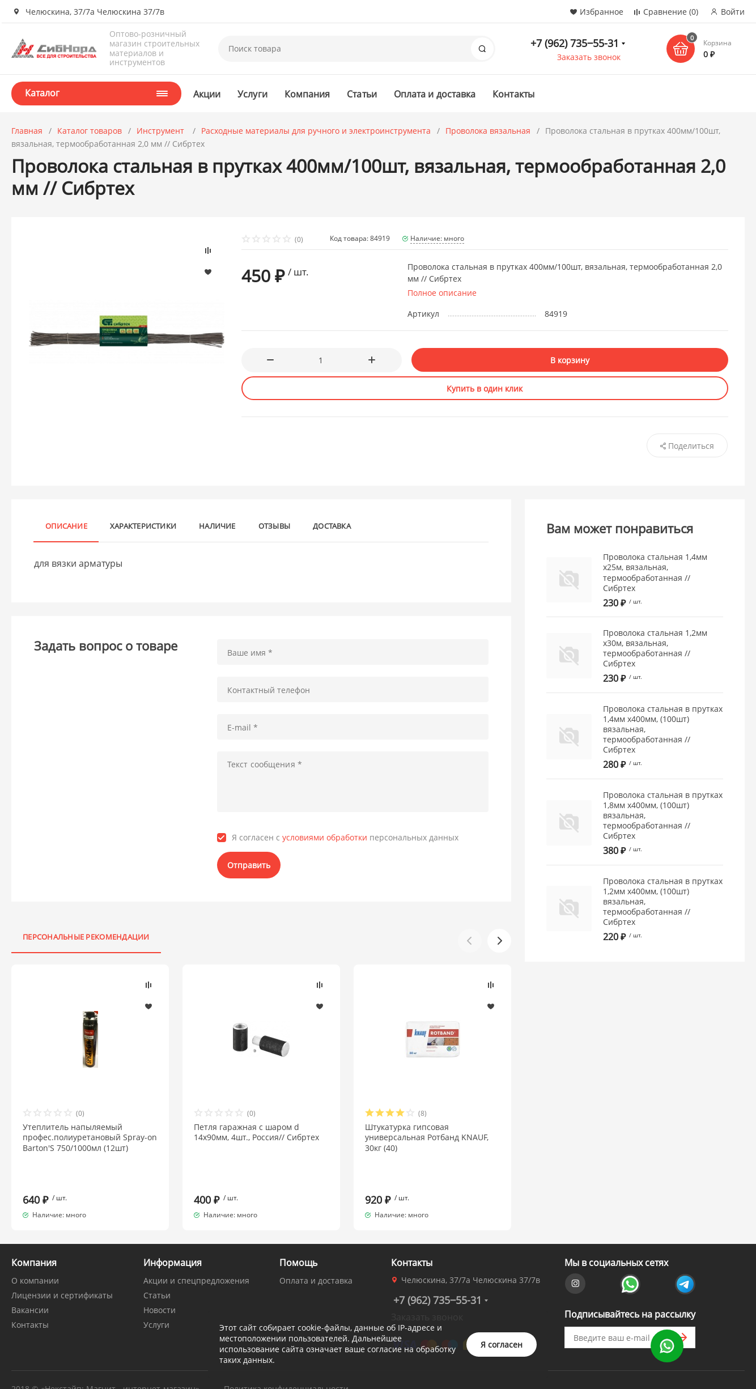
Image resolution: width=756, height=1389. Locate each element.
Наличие (217, 526)
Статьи (361, 94)
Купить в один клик (485, 388)
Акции (206, 94)
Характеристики (143, 526)
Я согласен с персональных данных (345, 837)
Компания (307, 94)
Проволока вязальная (487, 130)
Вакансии (30, 1289)
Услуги (252, 94)
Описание (66, 526)
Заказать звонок (589, 57)
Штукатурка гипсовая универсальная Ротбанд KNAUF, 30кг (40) (427, 1137)
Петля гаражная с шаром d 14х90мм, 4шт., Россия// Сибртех (256, 1132)
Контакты (513, 94)
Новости (159, 1289)
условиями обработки (324, 837)
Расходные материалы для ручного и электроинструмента (316, 130)
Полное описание (442, 292)
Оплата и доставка (434, 94)
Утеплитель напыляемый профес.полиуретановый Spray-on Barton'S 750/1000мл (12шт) (90, 1137)
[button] (499, 941)
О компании (35, 1260)
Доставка (332, 526)
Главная (27, 130)
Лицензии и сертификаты (62, 1274)
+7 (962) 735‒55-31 (574, 43)
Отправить (248, 865)
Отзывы (274, 526)
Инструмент (161, 130)
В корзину (569, 360)
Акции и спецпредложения (196, 1260)
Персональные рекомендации (86, 937)
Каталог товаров (89, 130)
